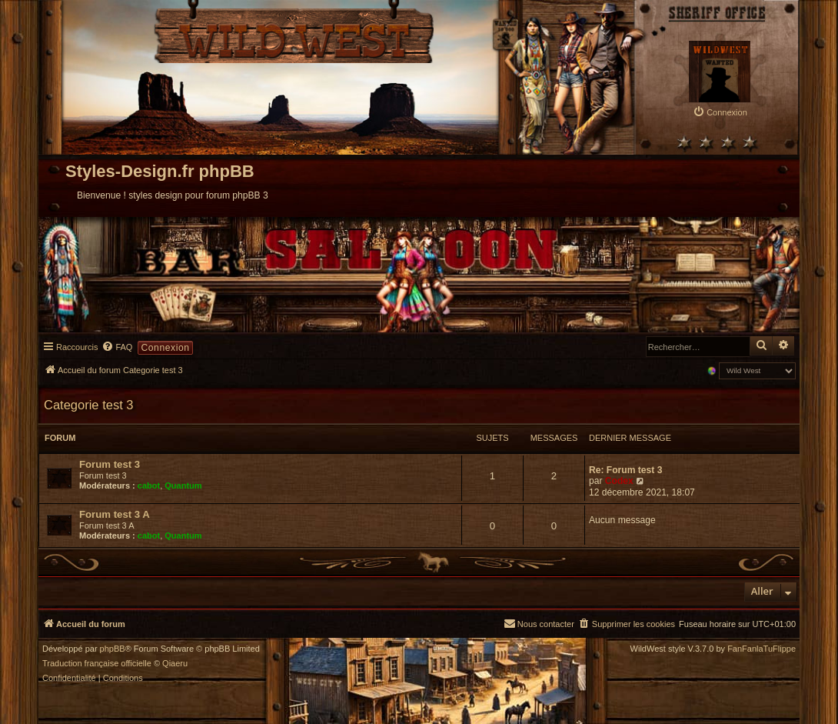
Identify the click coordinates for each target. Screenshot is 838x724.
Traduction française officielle (96, 663)
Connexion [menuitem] (165, 347)
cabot (149, 485)
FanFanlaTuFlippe (761, 649)
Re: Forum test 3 (625, 470)
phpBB (112, 649)
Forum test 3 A (114, 514)
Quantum (183, 485)
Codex (619, 480)
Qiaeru (175, 663)
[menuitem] (720, 111)
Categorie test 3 (88, 405)
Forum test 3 (109, 464)
